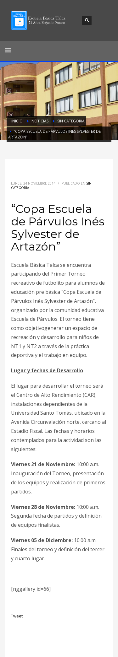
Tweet (17, 616)
